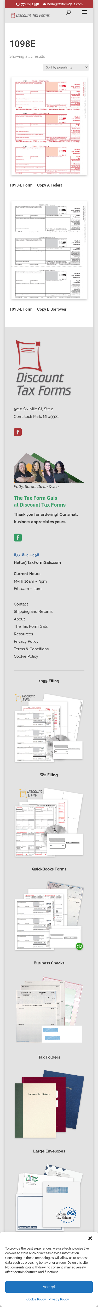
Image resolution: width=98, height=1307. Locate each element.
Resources (23, 634)
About (19, 619)
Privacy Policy (59, 1299)
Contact (21, 604)
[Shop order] (66, 67)
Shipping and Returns (33, 611)
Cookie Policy (36, 1299)
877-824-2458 (26, 554)
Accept (49, 1286)
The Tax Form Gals (31, 626)
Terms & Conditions (31, 649)
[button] (90, 1238)
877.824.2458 (29, 4)
